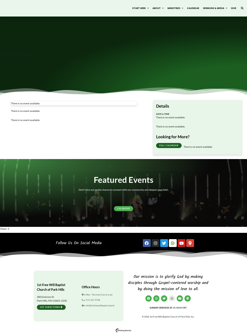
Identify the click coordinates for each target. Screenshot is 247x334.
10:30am (177, 307)
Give (233, 8)
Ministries (175, 8)
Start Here (140, 8)
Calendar (193, 8)
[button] (242, 8)
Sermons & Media (215, 8)
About (158, 8)
